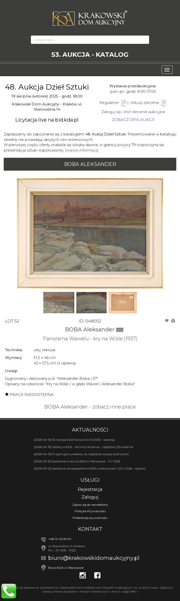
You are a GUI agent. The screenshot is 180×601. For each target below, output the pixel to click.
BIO (119, 330)
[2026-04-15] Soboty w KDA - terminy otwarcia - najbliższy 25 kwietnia (83, 447)
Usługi (90, 480)
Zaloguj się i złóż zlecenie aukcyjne (133, 111)
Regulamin (109, 102)
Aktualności (90, 430)
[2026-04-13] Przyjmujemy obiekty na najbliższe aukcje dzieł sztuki (81, 454)
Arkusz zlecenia (149, 102)
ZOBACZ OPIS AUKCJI (133, 119)
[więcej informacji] (81, 150)
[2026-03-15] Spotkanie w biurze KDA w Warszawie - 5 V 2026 (77, 461)
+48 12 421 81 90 (59, 539)
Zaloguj (90, 497)
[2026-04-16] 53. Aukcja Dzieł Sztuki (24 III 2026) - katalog (74, 440)
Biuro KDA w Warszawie (66, 567)
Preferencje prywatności (90, 518)
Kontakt (90, 529)
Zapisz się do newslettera (90, 504)
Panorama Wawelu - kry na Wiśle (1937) (90, 339)
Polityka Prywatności (90, 511)
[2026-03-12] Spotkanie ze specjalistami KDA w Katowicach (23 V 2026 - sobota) (90, 468)
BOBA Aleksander (90, 164)
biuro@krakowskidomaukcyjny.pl (93, 558)
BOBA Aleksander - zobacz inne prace (90, 407)
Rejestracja (90, 489)
